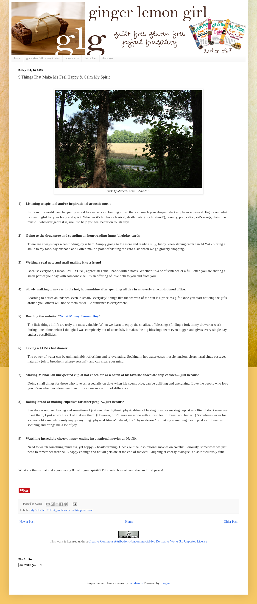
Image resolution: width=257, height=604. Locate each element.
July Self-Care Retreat (42, 510)
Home (129, 521)
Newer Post (27, 521)
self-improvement (82, 510)
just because (63, 510)
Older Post (231, 521)
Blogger (165, 583)
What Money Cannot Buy (79, 316)
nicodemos (136, 583)
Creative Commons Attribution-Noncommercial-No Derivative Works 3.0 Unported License (148, 541)
